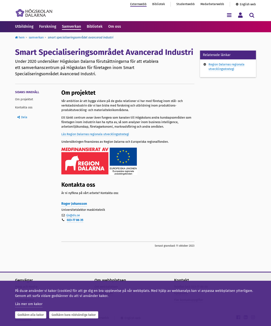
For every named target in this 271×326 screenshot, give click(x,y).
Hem (20, 37)
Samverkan (71, 26)
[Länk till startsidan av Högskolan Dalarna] (34, 13)
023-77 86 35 (75, 220)
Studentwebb (185, 4)
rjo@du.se (73, 215)
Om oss (114, 26)
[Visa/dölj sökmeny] (251, 15)
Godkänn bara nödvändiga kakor (74, 315)
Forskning (47, 26)
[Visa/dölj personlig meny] (240, 15)
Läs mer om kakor (29, 304)
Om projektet (24, 99)
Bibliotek (158, 4)
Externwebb (138, 4)
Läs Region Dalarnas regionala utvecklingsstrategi (95, 134)
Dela (24, 117)
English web (248, 4)
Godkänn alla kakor (31, 315)
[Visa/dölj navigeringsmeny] (229, 15)
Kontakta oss (23, 107)
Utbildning (24, 26)
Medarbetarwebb (212, 4)
